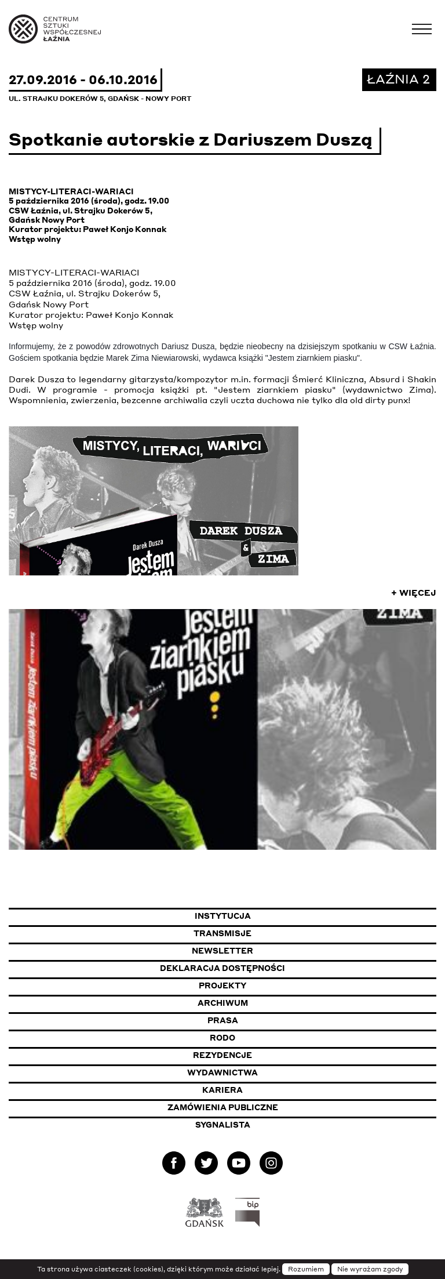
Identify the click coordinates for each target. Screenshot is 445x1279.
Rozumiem (306, 1269)
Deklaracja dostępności (222, 968)
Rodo (222, 1037)
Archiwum (223, 1003)
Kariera (222, 1090)
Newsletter (222, 950)
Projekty (222, 985)
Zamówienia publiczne (253, 1107)
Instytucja (223, 916)
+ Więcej (413, 592)
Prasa (222, 1020)
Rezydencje (222, 1055)
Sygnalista (222, 1124)
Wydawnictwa (222, 1072)
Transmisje (279, 933)
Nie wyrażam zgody (370, 1269)
